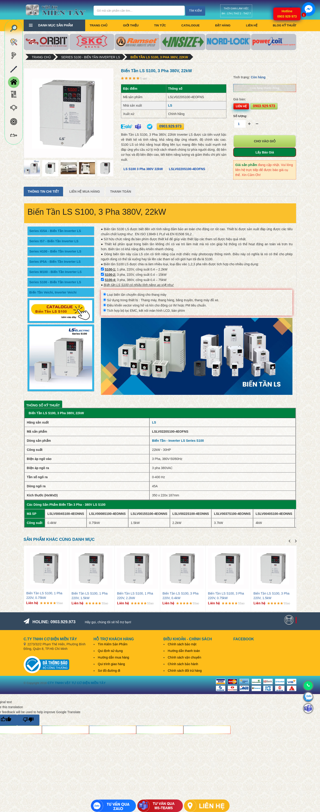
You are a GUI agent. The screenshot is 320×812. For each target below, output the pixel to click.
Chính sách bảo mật (182, 644)
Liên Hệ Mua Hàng (84, 191)
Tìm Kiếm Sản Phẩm (113, 644)
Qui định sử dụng (110, 651)
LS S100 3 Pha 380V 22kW (143, 169)
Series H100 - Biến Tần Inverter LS (55, 251)
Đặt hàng (222, 25)
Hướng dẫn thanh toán (184, 651)
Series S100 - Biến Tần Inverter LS (90, 57)
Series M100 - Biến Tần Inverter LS (55, 272)
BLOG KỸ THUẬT (285, 25)
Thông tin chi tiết (43, 191)
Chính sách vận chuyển (184, 657)
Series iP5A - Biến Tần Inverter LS (55, 261)
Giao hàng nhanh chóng (264, 87)
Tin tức (160, 25)
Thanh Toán (120, 191)
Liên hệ (251, 25)
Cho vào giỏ (265, 141)
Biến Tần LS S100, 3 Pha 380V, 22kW (159, 57)
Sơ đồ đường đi (109, 670)
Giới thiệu (130, 25)
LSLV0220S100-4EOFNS (187, 169)
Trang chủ (99, 25)
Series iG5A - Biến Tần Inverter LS (55, 231)
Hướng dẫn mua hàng (113, 657)
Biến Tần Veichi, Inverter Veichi (53, 292)
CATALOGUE (190, 25)
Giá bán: (239, 99)
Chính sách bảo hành (183, 664)
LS (170, 105)
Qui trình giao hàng (111, 664)
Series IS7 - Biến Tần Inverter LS (54, 241)
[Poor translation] (28, 720)
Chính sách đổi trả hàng (185, 670)
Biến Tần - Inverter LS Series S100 (178, 440)
